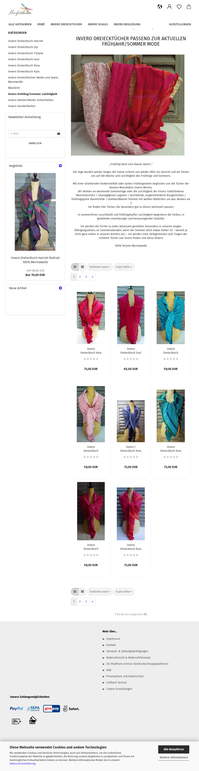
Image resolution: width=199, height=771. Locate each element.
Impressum (113, 638)
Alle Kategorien (20, 24)
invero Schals (98, 24)
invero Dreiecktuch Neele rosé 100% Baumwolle (90, 448)
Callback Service (116, 682)
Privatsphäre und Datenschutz (125, 676)
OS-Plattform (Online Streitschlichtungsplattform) (137, 664)
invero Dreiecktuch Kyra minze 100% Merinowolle (170, 448)
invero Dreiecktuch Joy (23, 47)
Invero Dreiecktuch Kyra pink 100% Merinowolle (90, 350)
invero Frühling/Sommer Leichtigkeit (32, 94)
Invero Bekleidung (127, 24)
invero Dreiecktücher (66, 24)
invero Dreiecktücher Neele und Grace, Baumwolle (33, 79)
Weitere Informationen (174, 757)
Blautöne (14, 88)
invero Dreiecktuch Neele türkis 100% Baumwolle (170, 350)
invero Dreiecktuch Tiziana (25, 53)
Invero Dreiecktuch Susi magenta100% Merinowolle (130, 350)
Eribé (41, 24)
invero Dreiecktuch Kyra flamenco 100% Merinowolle (130, 546)
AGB (108, 670)
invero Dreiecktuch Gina (24, 65)
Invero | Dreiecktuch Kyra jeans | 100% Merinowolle (130, 448)
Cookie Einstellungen (119, 689)
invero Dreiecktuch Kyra (23, 71)
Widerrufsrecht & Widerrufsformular (128, 657)
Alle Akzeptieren (174, 749)
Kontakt (111, 645)
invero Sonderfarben (22, 106)
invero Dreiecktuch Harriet (25, 41)
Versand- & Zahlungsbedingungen (127, 651)
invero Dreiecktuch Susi (23, 59)
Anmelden (35, 143)
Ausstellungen (180, 24)
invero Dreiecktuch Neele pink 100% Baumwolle (90, 546)
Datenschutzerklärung (22, 763)
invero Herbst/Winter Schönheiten (30, 100)
